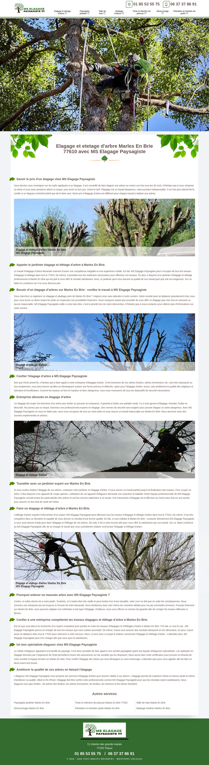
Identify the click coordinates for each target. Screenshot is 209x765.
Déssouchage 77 (163, 12)
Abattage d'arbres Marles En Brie (153, 708)
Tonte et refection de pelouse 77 (142, 12)
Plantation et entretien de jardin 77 (184, 12)
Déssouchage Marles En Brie (29, 708)
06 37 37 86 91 (183, 4)
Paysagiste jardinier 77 (85, 12)
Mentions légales (130, 759)
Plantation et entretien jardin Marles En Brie (97, 708)
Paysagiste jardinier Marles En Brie (32, 702)
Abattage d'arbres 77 (119, 12)
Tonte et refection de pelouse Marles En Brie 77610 (101, 702)
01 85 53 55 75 (146, 4)
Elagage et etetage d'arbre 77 (62, 12)
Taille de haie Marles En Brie (150, 702)
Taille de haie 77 (102, 12)
